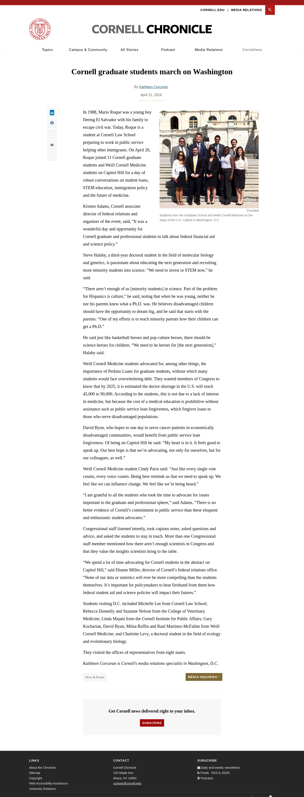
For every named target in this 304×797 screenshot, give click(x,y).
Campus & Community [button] (88, 45)
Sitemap (34, 768)
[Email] (270, 792)
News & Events (94, 673)
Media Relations (246, 5)
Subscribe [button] (152, 718)
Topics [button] (47, 45)
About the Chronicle (42, 763)
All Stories (129, 45)
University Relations (42, 784)
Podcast (168, 45)
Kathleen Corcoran (153, 83)
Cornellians (252, 45)
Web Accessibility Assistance (48, 779)
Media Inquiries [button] (204, 673)
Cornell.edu (213, 5)
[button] (270, 6)
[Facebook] (251, 792)
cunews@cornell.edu (127, 779)
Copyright (35, 774)
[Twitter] (261, 792)
